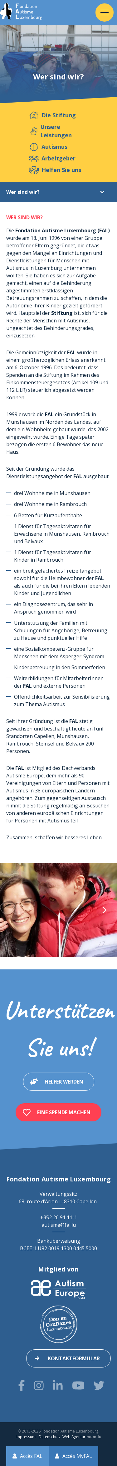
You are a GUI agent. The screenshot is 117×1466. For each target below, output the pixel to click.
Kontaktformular (74, 1358)
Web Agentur (73, 1436)
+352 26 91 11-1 (58, 1217)
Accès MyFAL (77, 1456)
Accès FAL (31, 1456)
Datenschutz (50, 1436)
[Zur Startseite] (21, 12)
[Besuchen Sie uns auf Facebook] (21, 1385)
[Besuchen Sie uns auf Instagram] (39, 1385)
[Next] (104, 910)
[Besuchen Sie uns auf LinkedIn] (58, 1385)
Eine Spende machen (63, 1112)
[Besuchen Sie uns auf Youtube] (78, 1385)
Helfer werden (64, 1081)
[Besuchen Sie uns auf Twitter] (99, 1385)
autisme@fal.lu (58, 1224)
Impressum (26, 1436)
